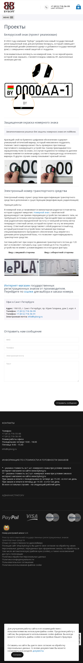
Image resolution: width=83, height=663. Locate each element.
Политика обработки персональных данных (24, 556)
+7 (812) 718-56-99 (60, 6)
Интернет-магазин (17, 285)
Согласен (17, 654)
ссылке (28, 291)
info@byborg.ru (35, 316)
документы (38, 650)
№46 (26, 533)
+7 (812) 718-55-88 (11, 433)
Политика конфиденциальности (18, 559)
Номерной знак (41, 212)
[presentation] (25, 389)
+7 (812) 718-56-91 (26, 313)
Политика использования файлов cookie (22, 565)
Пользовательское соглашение (17, 562)
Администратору (13, 495)
